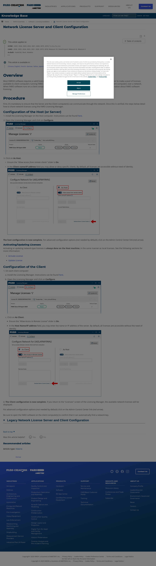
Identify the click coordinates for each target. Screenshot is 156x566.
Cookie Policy (92, 76)
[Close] (111, 59)
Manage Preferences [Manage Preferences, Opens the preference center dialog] (78, 94)
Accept (79, 82)
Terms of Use (103, 76)
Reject (79, 88)
